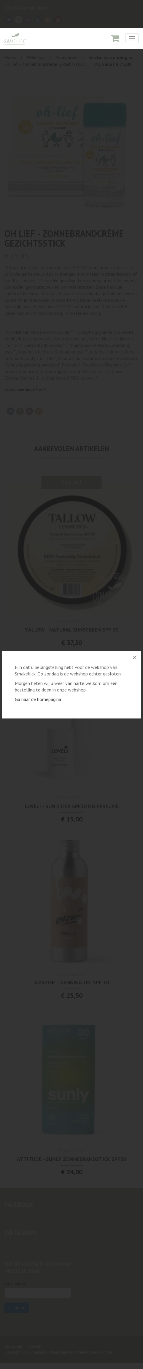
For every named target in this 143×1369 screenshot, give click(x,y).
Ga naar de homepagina (38, 699)
